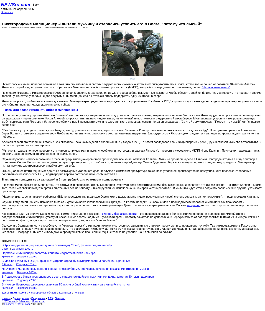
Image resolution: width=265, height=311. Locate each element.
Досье (16, 298)
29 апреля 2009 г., (22, 248)
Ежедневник (38, 298)
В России (7, 12)
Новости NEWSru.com (17, 304)
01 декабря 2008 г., (28, 280)
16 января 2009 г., (27, 272)
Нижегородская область (43, 292)
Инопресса (38, 301)
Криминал (7, 256)
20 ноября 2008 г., (27, 288)
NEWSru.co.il (9, 301)
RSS (50, 298)
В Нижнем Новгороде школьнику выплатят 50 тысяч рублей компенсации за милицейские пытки (66, 284)
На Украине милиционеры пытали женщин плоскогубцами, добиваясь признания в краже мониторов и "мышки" (76, 268)
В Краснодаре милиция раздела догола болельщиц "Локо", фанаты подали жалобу (57, 245)
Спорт (5, 248)
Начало (6, 298)
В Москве (24, 301)
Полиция (79, 292)
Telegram (60, 298)
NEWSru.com (15, 4)
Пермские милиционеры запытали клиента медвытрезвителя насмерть (49, 253)
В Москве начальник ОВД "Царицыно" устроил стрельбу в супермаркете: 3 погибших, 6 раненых (66, 260)
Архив (25, 298)
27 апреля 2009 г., (26, 264)
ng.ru (133, 78)
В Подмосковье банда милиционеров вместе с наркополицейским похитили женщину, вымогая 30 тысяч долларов (78, 276)
